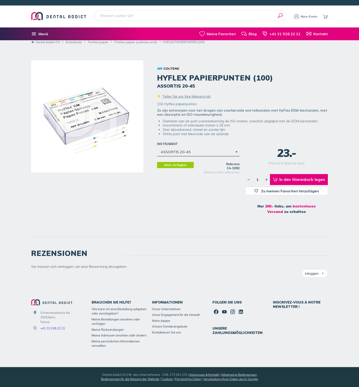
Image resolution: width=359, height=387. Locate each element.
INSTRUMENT (168, 144)
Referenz (233, 164)
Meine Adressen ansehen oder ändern (119, 335)
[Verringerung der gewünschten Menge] (248, 179)
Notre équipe (161, 320)
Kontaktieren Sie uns (166, 332)
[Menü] (39, 33)
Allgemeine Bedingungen (239, 374)
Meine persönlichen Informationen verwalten (116, 343)
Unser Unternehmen (166, 309)
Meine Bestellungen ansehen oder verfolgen (116, 321)
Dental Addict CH (45, 42)
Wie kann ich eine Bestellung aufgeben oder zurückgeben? (119, 311)
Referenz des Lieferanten (222, 172)
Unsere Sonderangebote (169, 326)
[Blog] (249, 33)
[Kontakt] (317, 33)
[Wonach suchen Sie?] (190, 15)
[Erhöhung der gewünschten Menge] (266, 179)
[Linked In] (241, 311)
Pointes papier (98, 42)
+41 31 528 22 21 (52, 328)
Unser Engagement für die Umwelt (176, 315)
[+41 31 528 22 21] (281, 33)
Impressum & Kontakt (204, 374)
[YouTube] (224, 311)
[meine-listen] (218, 33)
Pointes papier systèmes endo (135, 42)
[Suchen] (280, 15)
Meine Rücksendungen (108, 329)
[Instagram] (232, 311)
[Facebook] (216, 311)
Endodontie (74, 42)
